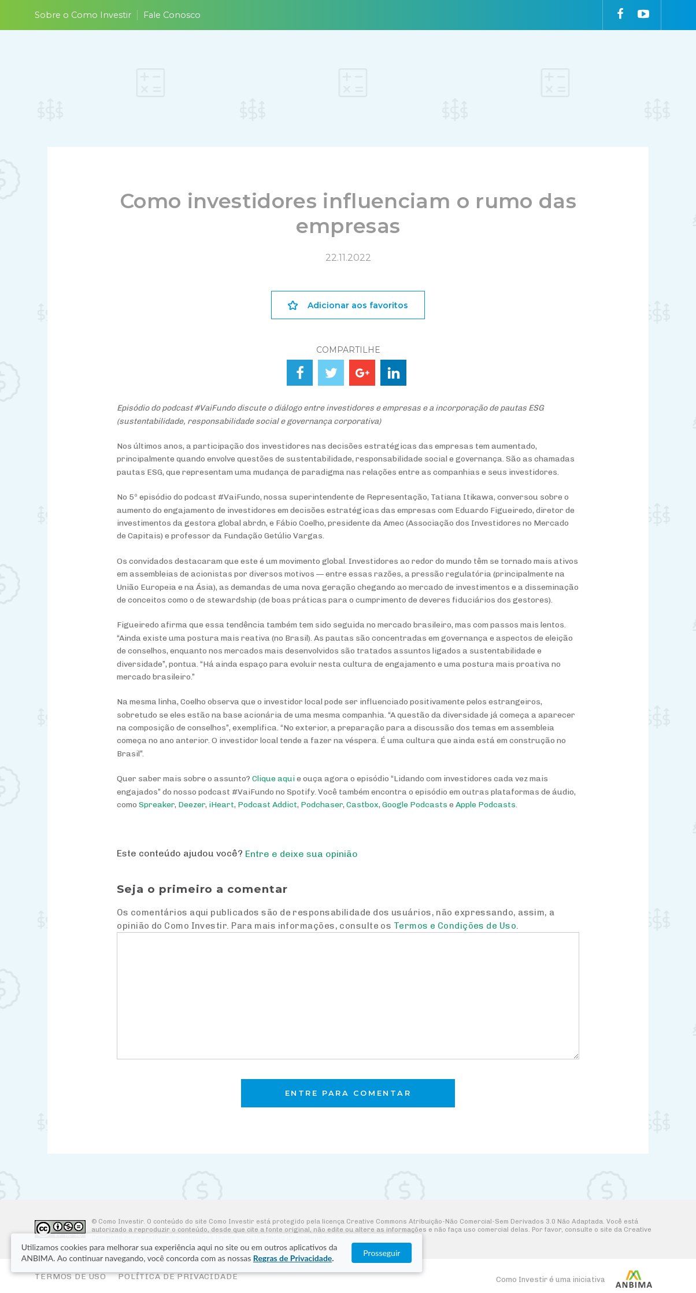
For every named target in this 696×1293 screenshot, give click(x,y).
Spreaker (157, 805)
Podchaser (322, 805)
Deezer (191, 805)
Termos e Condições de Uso (455, 926)
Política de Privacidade (178, 1276)
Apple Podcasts (486, 805)
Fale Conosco (172, 15)
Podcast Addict (267, 805)
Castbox (362, 805)
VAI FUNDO (466, 65)
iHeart (221, 805)
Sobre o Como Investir (83, 15)
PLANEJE (210, 65)
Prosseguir (638, 1253)
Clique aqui (273, 779)
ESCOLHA (337, 65)
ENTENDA (273, 65)
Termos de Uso (70, 1276)
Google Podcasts (414, 805)
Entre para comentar (348, 1093)
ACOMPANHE (410, 65)
